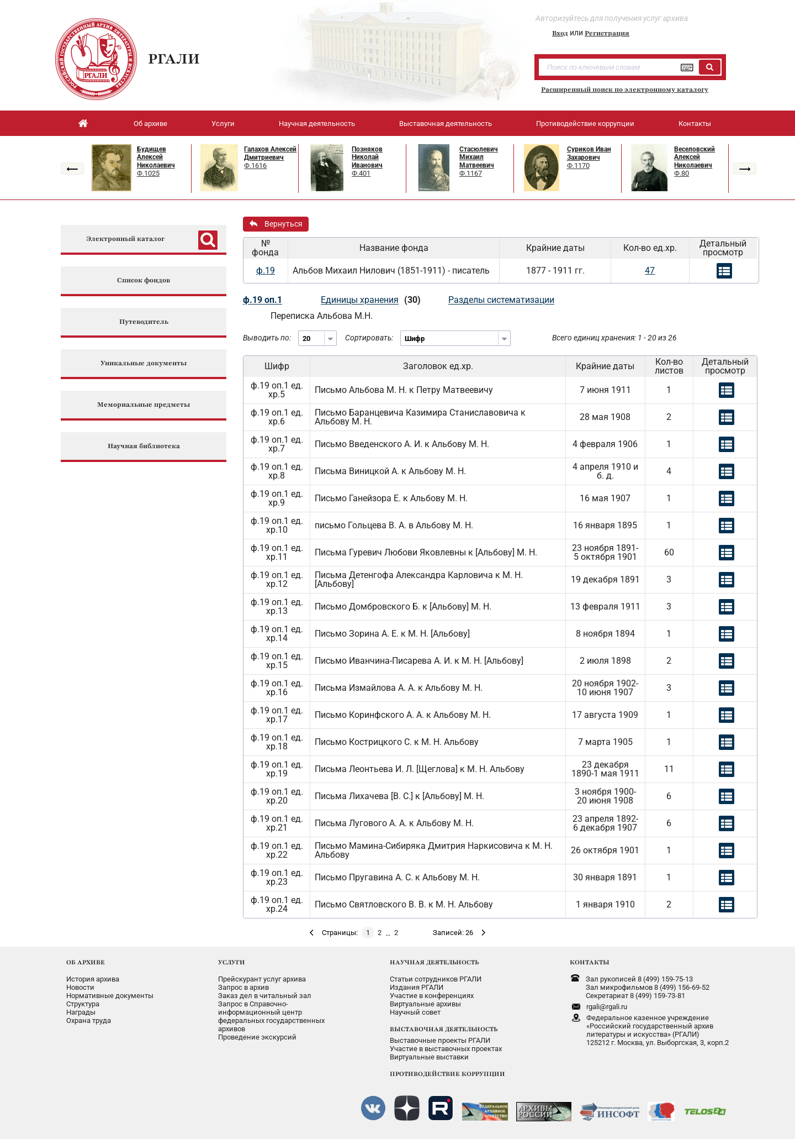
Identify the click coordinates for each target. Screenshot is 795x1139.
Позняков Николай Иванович (367, 157)
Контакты (695, 123)
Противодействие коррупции (585, 123)
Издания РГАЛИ (416, 987)
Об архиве (150, 123)
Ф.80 (681, 173)
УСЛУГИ (231, 962)
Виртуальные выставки (429, 1057)
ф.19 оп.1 (262, 300)
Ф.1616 (255, 165)
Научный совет (415, 1012)
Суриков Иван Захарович (589, 153)
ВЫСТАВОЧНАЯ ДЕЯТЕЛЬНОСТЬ (443, 1029)
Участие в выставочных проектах (446, 1048)
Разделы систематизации (501, 300)
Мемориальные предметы (143, 405)
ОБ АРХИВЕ (85, 962)
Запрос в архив (243, 987)
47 (650, 270)
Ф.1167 (470, 173)
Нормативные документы (109, 995)
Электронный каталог (125, 239)
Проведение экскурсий (257, 1037)
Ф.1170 (578, 165)
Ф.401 (361, 173)
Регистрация (607, 33)
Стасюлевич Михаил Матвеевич (478, 157)
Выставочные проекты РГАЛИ (440, 1040)
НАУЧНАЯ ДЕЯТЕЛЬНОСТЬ (434, 962)
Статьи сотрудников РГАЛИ (435, 979)
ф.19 (265, 270)
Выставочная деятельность (445, 123)
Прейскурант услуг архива (262, 979)
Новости (80, 987)
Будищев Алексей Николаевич (156, 157)
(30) (412, 300)
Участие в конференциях (432, 995)
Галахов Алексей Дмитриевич (270, 153)
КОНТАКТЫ (590, 962)
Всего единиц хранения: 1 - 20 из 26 (614, 337)
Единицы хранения (360, 300)
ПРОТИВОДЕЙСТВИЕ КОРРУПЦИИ (447, 1073)
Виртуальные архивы (425, 1004)
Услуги (223, 123)
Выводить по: (267, 337)
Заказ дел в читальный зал (264, 995)
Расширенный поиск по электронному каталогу (624, 89)
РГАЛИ (174, 59)
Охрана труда (88, 1020)
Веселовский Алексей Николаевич (694, 157)
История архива (92, 979)
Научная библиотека (144, 446)
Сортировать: (369, 337)
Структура (82, 1004)
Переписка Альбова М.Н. (322, 316)
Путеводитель (143, 322)
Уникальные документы (143, 363)
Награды (81, 1012)
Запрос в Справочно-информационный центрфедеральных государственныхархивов (271, 1016)
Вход (560, 33)
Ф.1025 (148, 173)
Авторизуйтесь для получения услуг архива (612, 18)
